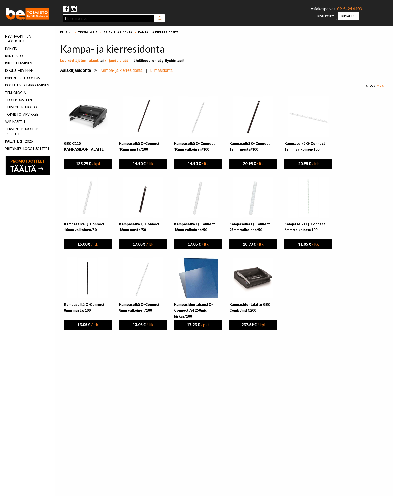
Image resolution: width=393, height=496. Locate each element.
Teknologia (15, 93)
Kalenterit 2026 (19, 141)
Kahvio (11, 48)
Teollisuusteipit (19, 100)
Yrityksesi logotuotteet (27, 149)
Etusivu (66, 32)
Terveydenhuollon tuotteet (22, 131)
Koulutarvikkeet (20, 70)
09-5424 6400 (349, 8)
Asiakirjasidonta (118, 32)
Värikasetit (15, 122)
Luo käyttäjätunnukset (79, 61)
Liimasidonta (161, 70)
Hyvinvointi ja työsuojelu (18, 38)
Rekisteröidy (324, 16)
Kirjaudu (348, 16)
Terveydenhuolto (21, 107)
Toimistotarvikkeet (22, 114)
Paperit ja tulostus (22, 78)
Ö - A (380, 86)
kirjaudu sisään (117, 61)
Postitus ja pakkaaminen (27, 85)
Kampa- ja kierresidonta (158, 32)
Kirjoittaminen (18, 63)
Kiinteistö (14, 56)
